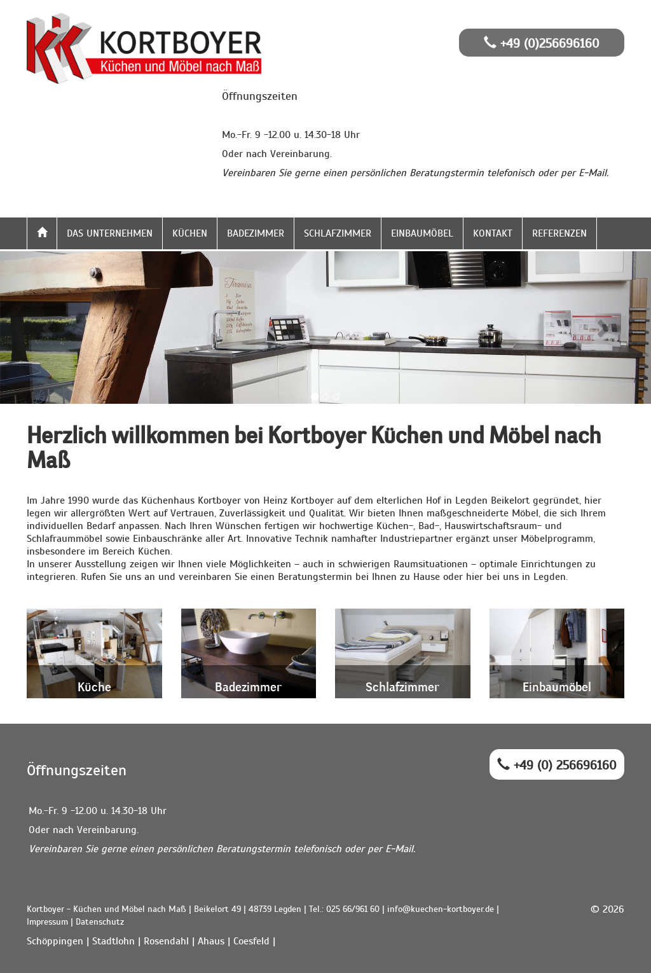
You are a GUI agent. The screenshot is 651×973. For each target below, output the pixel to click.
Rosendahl (166, 941)
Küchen (189, 233)
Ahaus (211, 941)
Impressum (47, 921)
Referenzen (559, 233)
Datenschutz (100, 921)
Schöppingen (55, 941)
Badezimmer (255, 233)
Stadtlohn (113, 941)
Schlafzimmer (337, 233)
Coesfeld (251, 941)
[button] (49, 327)
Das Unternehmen (110, 233)
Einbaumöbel (422, 233)
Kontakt (492, 233)
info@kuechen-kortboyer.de (440, 909)
